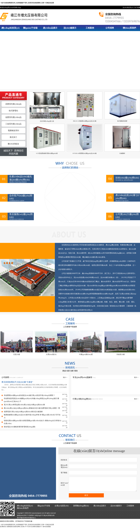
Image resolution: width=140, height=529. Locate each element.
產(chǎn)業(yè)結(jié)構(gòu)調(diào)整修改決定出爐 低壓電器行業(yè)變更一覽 (32, 408)
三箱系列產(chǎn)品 (13, 124)
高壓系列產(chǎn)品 (13, 104)
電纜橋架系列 (13, 130)
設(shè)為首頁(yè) (128, 7)
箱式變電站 (13, 111)
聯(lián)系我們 (129, 28)
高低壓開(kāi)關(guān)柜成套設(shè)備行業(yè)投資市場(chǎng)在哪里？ (29, 395)
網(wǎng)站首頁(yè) (11, 28)
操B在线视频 (47, 528)
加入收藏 (137, 7)
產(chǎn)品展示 (50, 28)
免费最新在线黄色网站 (14, 528)
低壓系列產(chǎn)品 (13, 117)
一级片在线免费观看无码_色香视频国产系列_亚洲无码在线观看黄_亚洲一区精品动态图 (27, 3)
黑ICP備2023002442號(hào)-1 (26, 519)
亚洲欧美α (3, 528)
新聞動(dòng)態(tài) (81, 507)
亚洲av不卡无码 (26, 528)
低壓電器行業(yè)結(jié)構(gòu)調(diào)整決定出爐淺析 (23, 412)
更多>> (65, 377)
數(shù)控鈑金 (13, 144)
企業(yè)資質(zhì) (62, 507)
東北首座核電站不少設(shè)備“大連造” (17, 382)
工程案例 (90, 28)
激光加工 (13, 137)
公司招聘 (109, 28)
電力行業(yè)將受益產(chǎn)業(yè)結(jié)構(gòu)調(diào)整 (24, 405)
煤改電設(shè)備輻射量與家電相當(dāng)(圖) (19, 427)
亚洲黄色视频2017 (36, 528)
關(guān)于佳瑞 (30, 28)
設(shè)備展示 (70, 28)
